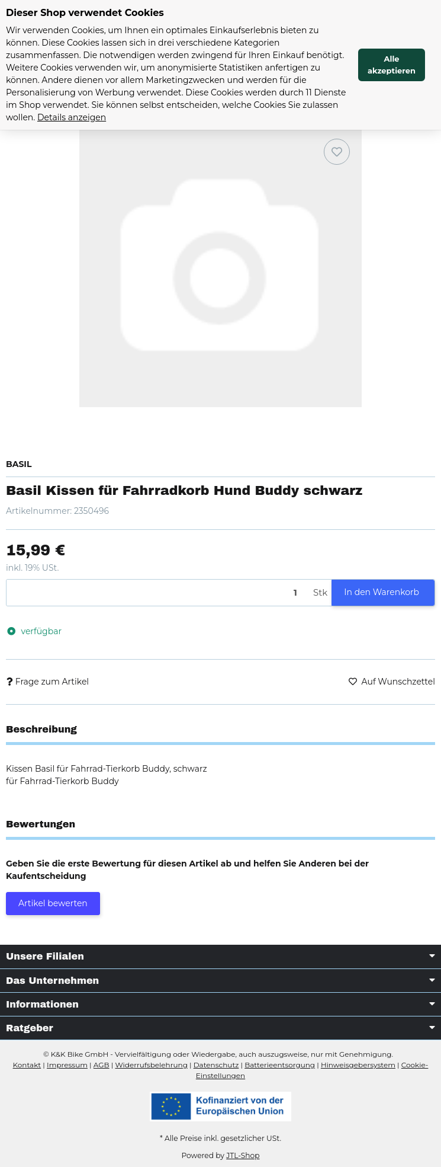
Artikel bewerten (53, 903)
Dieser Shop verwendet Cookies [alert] (85, 12)
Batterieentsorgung (279, 1064)
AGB (102, 1064)
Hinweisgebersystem (358, 1064)
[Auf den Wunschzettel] (337, 152)
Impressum (67, 1064)
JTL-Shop (242, 1155)
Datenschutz (216, 1064)
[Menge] (158, 593)
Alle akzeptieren (392, 64)
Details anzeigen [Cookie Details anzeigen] (71, 117)
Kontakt (27, 1064)
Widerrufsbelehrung (151, 1064)
